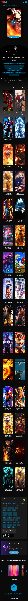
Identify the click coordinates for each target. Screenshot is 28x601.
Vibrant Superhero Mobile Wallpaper (8, 113)
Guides (19, 594)
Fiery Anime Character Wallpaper (8, 167)
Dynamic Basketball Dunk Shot (20, 382)
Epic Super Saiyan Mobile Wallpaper (19, 490)
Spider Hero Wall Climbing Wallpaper (20, 113)
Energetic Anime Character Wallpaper (8, 490)
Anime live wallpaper (19, 68)
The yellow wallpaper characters (14, 70)
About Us (10, 593)
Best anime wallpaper (19, 65)
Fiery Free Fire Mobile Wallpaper (8, 328)
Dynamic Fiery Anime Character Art (8, 463)
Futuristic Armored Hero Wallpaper (8, 140)
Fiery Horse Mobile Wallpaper (19, 463)
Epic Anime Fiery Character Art (19, 328)
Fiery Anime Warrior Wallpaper (20, 194)
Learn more (14, 552)
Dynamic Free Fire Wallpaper (8, 248)
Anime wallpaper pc (9, 68)
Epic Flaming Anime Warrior (20, 248)
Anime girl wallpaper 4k (14, 74)
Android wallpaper (12, 503)
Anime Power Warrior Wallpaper (8, 301)
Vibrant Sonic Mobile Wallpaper (19, 275)
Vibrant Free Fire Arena (8, 354)
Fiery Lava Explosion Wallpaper (20, 167)
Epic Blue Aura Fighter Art (20, 221)
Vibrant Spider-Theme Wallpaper (8, 275)
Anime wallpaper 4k (20, 63)
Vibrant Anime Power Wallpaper (8, 436)
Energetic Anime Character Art (19, 409)
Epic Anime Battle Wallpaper (19, 436)
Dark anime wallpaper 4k (20, 72)
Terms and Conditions (18, 593)
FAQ (15, 594)
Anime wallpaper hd (9, 65)
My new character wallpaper (9, 63)
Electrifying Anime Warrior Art (8, 221)
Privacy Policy (10, 594)
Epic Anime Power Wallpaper (19, 140)
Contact (5, 593)
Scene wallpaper (15, 5)
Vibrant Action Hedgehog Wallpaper (8, 409)
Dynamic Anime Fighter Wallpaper (19, 355)
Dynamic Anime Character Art (20, 301)
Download (14, 37)
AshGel (18, 48)
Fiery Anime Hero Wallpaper (8, 194)
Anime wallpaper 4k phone (8, 72)
